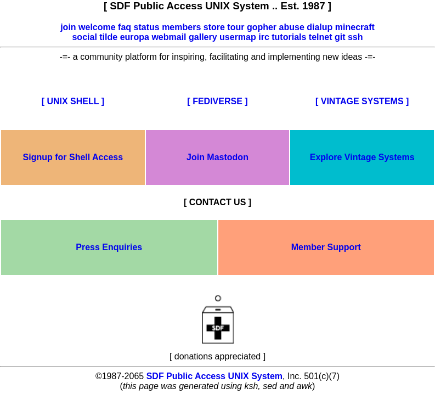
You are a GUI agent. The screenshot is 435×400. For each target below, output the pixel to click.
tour (235, 27)
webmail (168, 37)
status (147, 27)
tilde (108, 37)
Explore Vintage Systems (362, 157)
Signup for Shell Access (73, 157)
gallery (203, 37)
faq (124, 27)
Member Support (326, 247)
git (340, 37)
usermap (237, 37)
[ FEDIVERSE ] (217, 101)
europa (134, 37)
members (181, 27)
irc (263, 37)
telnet (320, 37)
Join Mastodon (217, 157)
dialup (319, 27)
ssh (355, 37)
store (214, 27)
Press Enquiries (109, 247)
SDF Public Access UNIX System (214, 376)
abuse (291, 27)
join (68, 27)
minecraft (355, 27)
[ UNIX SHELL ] (73, 101)
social (84, 37)
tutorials (289, 37)
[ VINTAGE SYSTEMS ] (362, 101)
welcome (97, 27)
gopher (261, 27)
